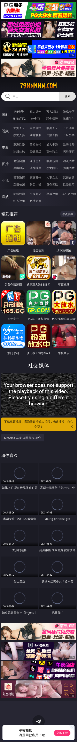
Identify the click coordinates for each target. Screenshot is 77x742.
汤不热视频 (69, 194)
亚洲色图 (35, 161)
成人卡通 (52, 144)
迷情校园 (19, 184)
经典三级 (35, 151)
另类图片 (69, 168)
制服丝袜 (19, 151)
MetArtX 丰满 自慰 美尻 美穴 (22, 438)
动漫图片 (69, 161)
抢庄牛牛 (69, 118)
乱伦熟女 (52, 151)
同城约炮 (19, 194)
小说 (5, 180)
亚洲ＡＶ (19, 128)
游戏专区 (69, 111)
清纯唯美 (35, 168)
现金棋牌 (52, 118)
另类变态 (69, 151)
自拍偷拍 (35, 128)
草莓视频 (52, 194)
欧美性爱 (69, 144)
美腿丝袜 (19, 168)
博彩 (5, 114)
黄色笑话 (52, 184)
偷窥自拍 (19, 161)
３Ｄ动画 (69, 128)
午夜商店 (35, 194)
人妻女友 (52, 177)
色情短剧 (35, 201)
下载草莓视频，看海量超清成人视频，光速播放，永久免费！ (39, 424)
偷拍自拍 (35, 144)
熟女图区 (52, 168)
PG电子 (19, 111)
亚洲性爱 (19, 144)
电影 (5, 147)
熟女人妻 (19, 135)
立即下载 (62, 733)
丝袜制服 (35, 135)
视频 (5, 131)
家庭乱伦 (35, 177)
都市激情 (19, 177)
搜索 (67, 96)
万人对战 (52, 111)
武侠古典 (69, 177)
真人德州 (35, 111)
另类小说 (35, 184)
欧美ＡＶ (52, 128)
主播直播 (52, 135)
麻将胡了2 (19, 118)
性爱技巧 (69, 184)
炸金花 (35, 118)
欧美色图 (52, 161)
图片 (5, 164)
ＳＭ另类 (69, 135)
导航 (5, 197)
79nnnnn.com (38, 86)
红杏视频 (19, 201)
